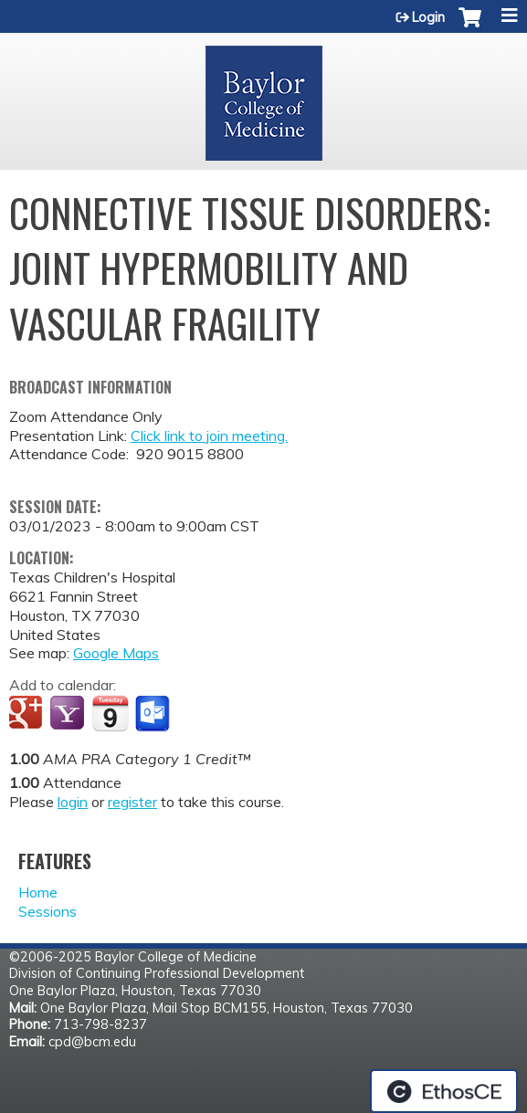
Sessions (47, 911)
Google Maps (116, 653)
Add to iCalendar (110, 713)
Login (428, 17)
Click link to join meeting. (209, 435)
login (73, 802)
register (132, 802)
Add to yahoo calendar (69, 714)
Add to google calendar (28, 714)
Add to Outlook (154, 714)
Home (38, 892)
